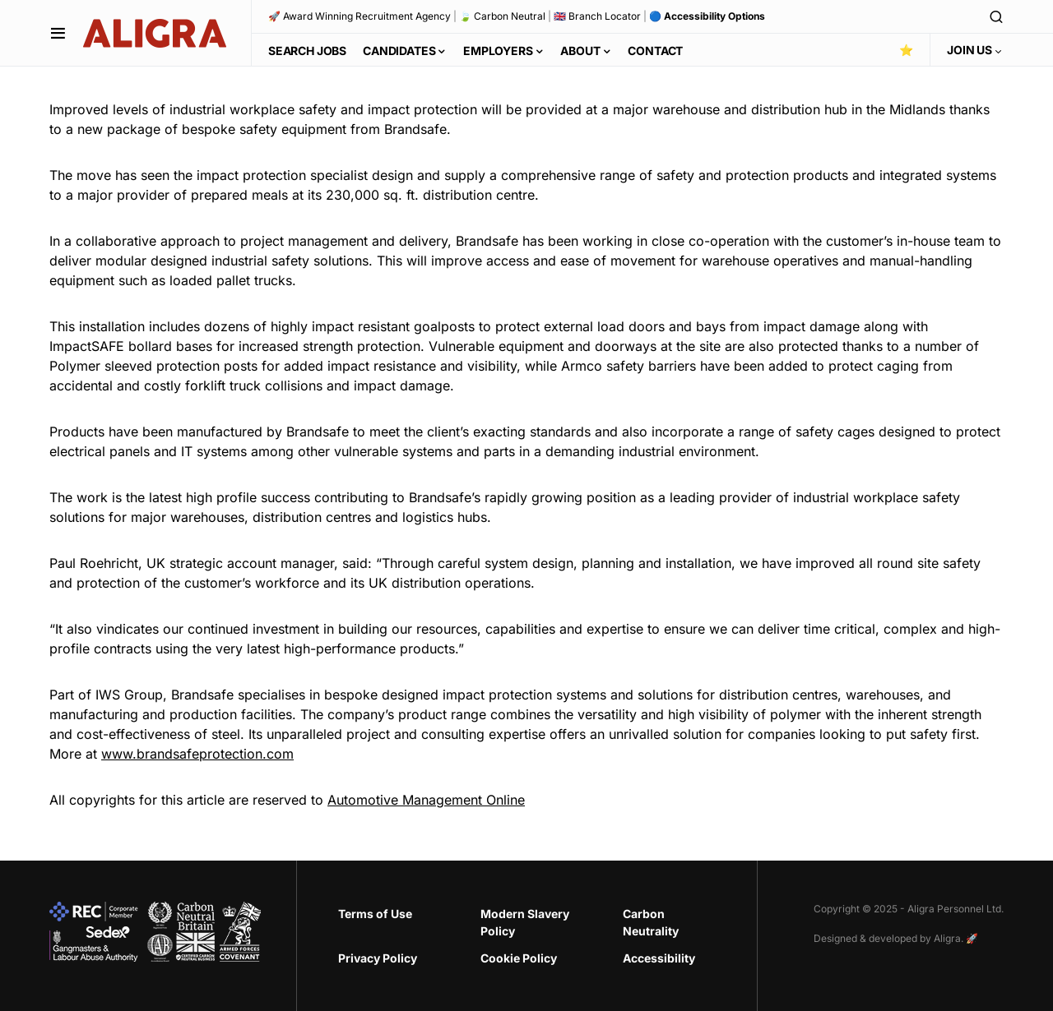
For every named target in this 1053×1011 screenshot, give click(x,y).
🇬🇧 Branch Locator (597, 16)
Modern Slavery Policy (524, 922)
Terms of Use (375, 914)
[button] (58, 33)
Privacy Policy (377, 958)
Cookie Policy (518, 958)
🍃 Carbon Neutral (502, 16)
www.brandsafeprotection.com (197, 754)
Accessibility (659, 958)
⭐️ (906, 50)
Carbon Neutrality (651, 922)
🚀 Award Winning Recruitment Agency (359, 16)
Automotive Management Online (426, 800)
